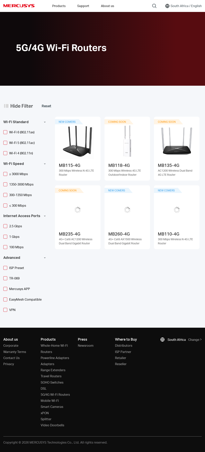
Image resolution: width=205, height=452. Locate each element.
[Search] (154, 6)
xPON (45, 413)
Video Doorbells (52, 425)
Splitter (46, 419)
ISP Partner (123, 352)
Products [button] (59, 6)
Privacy (8, 364)
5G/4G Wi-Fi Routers (55, 394)
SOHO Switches (52, 382)
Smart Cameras (52, 406)
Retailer (120, 358)
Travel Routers (51, 376)
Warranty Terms (14, 352)
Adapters (47, 364)
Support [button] (83, 6)
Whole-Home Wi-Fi (54, 345)
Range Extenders (53, 370)
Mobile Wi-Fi (50, 400)
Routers (46, 352)
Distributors (123, 345)
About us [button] (107, 6)
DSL (44, 388)
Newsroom (86, 345)
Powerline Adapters (55, 358)
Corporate (10, 345)
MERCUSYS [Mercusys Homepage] (19, 5)
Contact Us (11, 358)
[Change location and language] (183, 6)
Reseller (121, 364)
